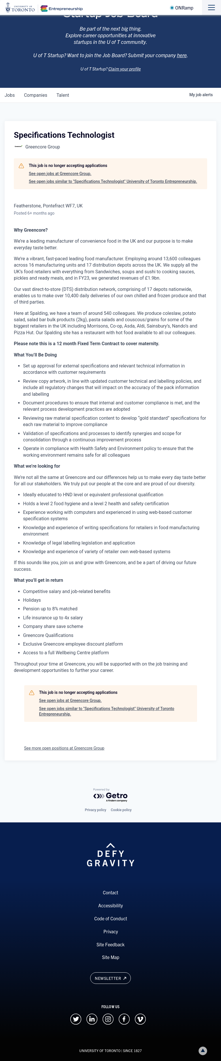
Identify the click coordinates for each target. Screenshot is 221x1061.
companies (35, 95)
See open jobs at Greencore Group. (60, 173)
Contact (110, 892)
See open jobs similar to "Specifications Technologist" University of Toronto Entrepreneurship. (113, 181)
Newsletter (110, 978)
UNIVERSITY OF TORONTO (99, 1050)
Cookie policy (121, 810)
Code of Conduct (110, 918)
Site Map (110, 957)
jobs (10, 95)
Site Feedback (110, 944)
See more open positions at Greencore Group (64, 748)
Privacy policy (95, 810)
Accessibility (110, 905)
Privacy (110, 931)
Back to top (204, 1051)
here (182, 61)
